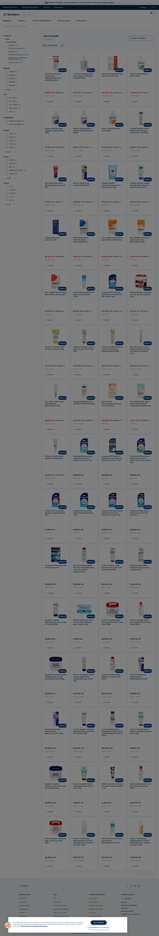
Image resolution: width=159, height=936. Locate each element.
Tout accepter (98, 922)
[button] (8, 925)
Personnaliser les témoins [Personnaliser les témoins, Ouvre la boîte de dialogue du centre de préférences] (98, 927)
